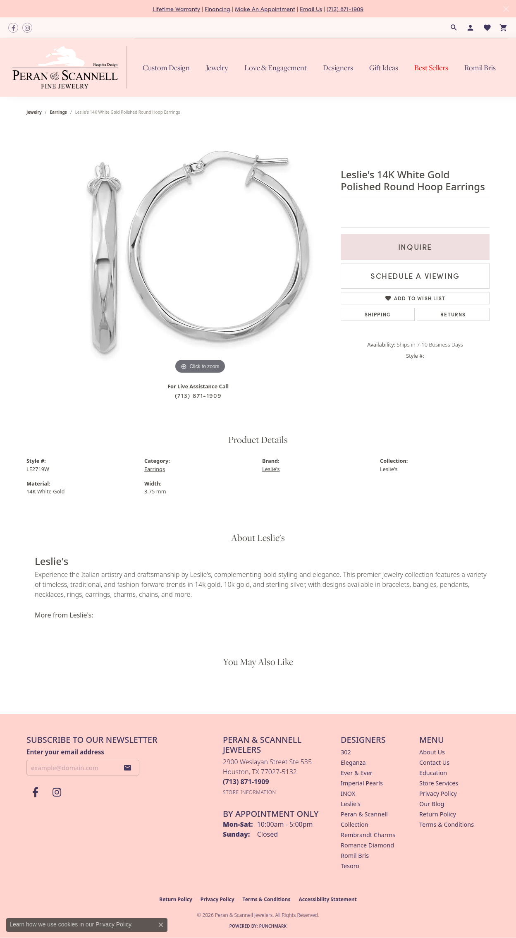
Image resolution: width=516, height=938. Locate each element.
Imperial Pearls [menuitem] (362, 783)
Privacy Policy (438, 793)
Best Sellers (431, 67)
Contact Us (434, 762)
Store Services (438, 783)
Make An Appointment (265, 9)
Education (433, 773)
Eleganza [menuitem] (353, 762)
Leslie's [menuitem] (351, 804)
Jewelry (217, 67)
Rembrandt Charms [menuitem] (368, 835)
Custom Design (166, 67)
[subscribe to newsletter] (128, 767)
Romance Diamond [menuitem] (367, 845)
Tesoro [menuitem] (350, 866)
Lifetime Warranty (176, 9)
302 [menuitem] (346, 752)
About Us (432, 752)
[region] (200, 252)
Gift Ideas (383, 67)
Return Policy (437, 814)
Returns (453, 314)
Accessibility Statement (327, 899)
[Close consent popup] (160, 924)
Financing (217, 9)
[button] (454, 27)
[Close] (506, 9)
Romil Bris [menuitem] (355, 855)
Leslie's (271, 469)
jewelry (34, 112)
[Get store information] (249, 792)
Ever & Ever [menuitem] (357, 773)
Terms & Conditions (446, 824)
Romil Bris (480, 67)
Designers (338, 67)
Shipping (378, 314)
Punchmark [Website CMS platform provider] (273, 926)
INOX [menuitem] (348, 793)
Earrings (58, 112)
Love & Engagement (275, 67)
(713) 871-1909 (345, 9)
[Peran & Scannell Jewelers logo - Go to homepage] (71, 67)
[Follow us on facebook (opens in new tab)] (13, 28)
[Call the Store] (246, 781)
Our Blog (431, 804)
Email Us (311, 9)
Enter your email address (65, 752)
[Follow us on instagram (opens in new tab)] (27, 28)
